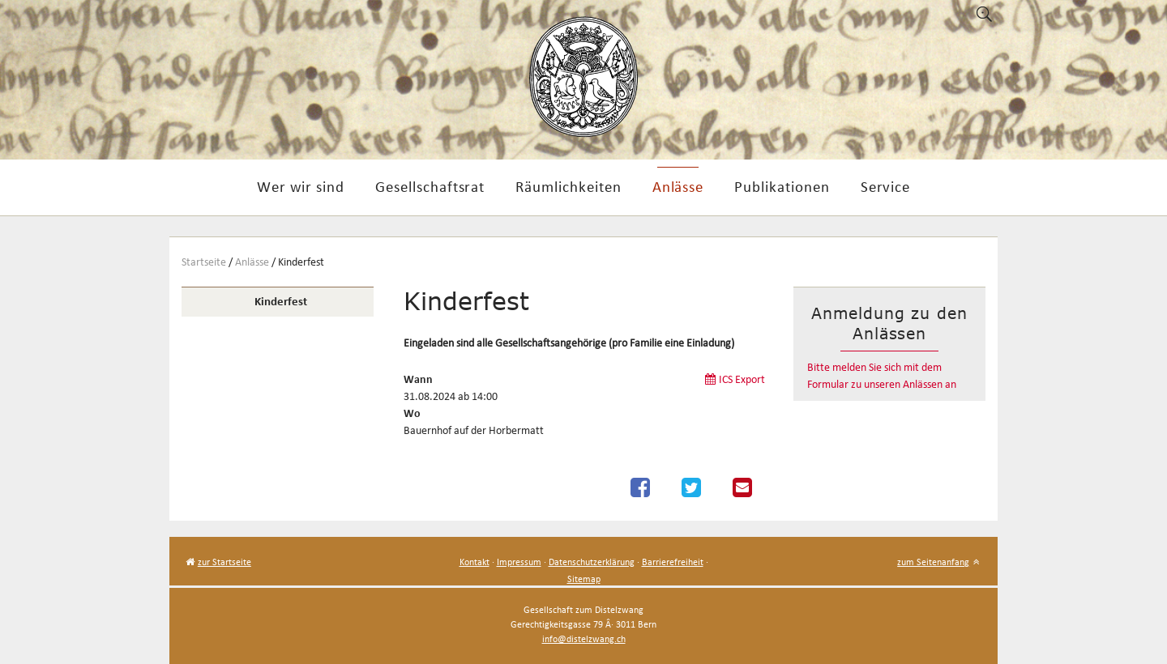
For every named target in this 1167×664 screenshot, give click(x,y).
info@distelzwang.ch (584, 638)
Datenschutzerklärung (592, 561)
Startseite (204, 262)
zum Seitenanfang (933, 561)
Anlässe (678, 186)
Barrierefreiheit (672, 561)
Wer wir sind (300, 186)
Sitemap (584, 578)
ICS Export (742, 379)
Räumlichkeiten (568, 186)
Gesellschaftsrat (430, 186)
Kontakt (474, 561)
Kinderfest (301, 262)
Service (886, 186)
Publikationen (781, 186)
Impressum (519, 561)
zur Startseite (224, 561)
